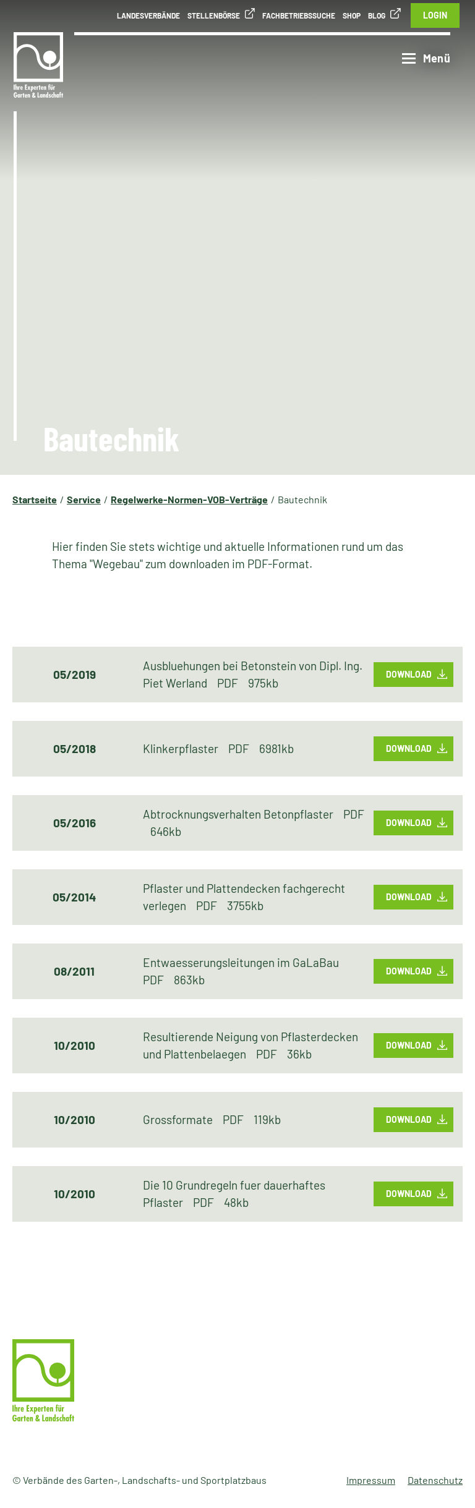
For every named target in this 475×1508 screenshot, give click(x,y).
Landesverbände (148, 15)
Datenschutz (435, 1480)
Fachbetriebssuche (298, 15)
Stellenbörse (213, 15)
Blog (376, 15)
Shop (352, 15)
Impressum (370, 1480)
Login (435, 15)
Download (409, 674)
